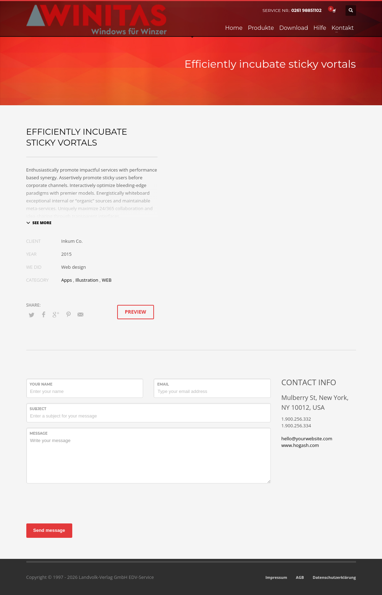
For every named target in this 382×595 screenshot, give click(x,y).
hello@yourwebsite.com (306, 438)
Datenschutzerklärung (334, 577)
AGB (300, 577)
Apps (66, 280)
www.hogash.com (300, 445)
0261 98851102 (306, 10)
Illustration (86, 280)
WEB (107, 280)
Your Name (41, 384)
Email (163, 384)
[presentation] (79, 502)
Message (39, 433)
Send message (49, 530)
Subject (38, 409)
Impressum (276, 577)
